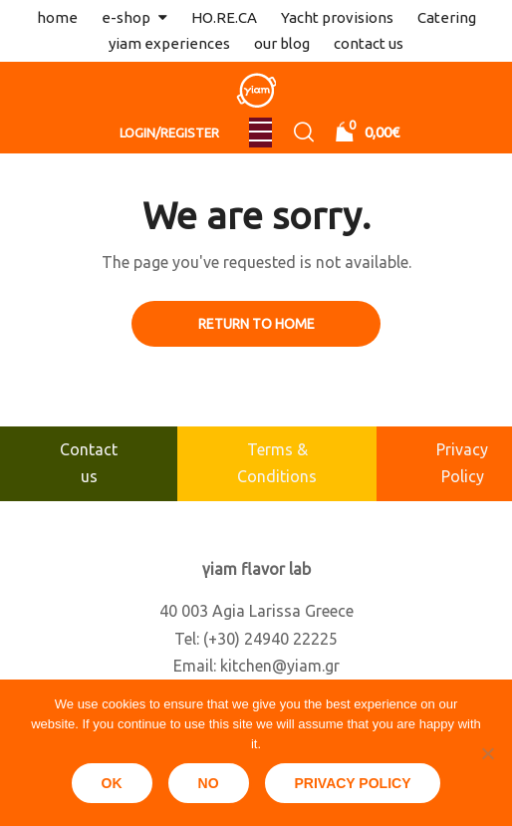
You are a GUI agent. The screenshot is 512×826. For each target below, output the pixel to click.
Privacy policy (353, 783)
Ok (112, 783)
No (208, 783)
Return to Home (256, 324)
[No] (487, 753)
